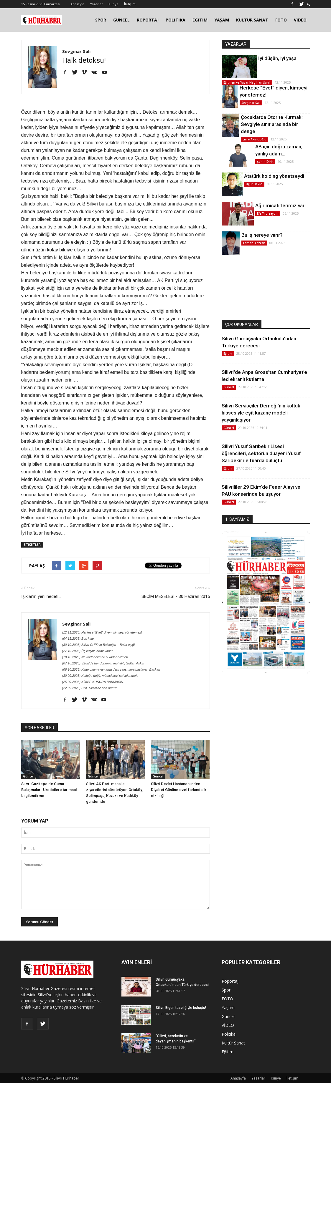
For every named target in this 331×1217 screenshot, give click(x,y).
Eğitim (227, 353)
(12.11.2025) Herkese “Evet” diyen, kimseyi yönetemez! (102, 632)
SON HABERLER (39, 727)
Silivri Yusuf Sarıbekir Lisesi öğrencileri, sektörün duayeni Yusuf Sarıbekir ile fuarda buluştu (261, 453)
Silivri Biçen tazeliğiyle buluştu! (181, 1008)
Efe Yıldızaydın (268, 213)
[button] (308, 4)
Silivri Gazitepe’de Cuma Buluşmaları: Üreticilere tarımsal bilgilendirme (49, 790)
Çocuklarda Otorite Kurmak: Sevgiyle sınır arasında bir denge (272, 124)
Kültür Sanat (233, 1043)
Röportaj (230, 981)
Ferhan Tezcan (254, 243)
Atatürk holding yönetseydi (274, 176)
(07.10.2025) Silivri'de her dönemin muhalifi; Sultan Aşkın (103, 663)
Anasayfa (77, 4)
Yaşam (228, 1007)
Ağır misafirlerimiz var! (280, 205)
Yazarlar (96, 4)
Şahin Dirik (265, 162)
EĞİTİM (200, 20)
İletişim (130, 4)
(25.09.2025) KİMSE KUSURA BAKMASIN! (93, 682)
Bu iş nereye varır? (262, 235)
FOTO (281, 20)
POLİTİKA (175, 20)
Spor (226, 990)
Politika (229, 1034)
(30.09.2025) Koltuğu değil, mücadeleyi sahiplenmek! (100, 675)
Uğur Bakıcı (254, 184)
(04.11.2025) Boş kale (78, 638)
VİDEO (300, 20)
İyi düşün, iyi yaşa (277, 58)
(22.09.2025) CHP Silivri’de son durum (89, 688)
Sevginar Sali (76, 51)
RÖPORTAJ (148, 20)
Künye (113, 4)
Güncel (28, 776)
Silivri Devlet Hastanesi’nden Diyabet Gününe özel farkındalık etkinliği (178, 790)
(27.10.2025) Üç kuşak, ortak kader (87, 651)
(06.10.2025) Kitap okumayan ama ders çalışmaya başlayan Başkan (111, 669)
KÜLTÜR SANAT (252, 20)
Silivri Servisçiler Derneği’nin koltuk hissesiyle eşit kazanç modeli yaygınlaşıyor (261, 413)
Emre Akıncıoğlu (254, 139)
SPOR (100, 20)
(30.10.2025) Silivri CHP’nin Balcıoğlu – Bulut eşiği (98, 644)
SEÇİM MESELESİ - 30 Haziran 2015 (175, 596)
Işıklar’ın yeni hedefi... (41, 596)
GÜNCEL (121, 20)
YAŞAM (222, 20)
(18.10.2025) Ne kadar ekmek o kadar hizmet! (95, 657)
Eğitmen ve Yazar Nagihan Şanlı (247, 82)
